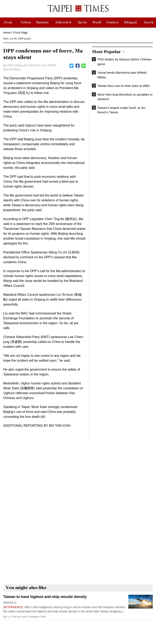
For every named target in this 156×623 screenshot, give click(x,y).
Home (7, 32)
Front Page (20, 32)
